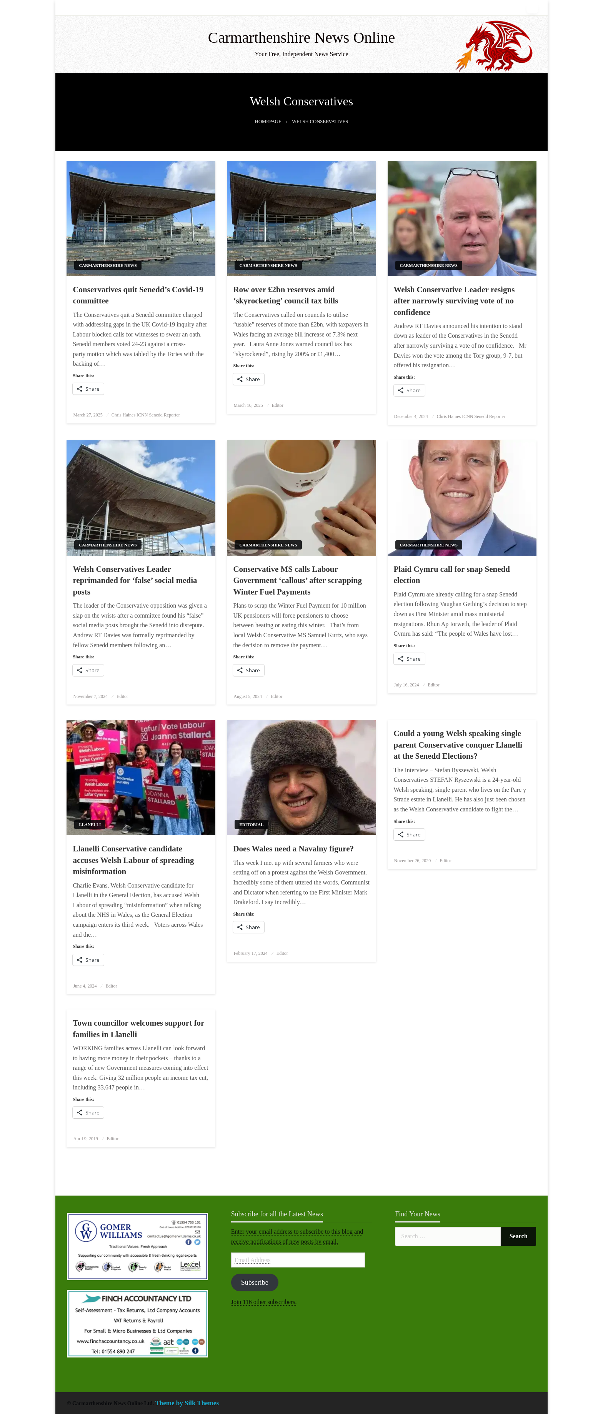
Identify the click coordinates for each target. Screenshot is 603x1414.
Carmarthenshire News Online (301, 37)
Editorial (251, 824)
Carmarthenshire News (108, 265)
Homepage (268, 121)
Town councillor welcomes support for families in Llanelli (138, 1028)
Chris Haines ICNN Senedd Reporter (146, 415)
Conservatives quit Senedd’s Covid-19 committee (138, 295)
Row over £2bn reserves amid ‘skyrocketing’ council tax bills (285, 295)
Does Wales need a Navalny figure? (293, 848)
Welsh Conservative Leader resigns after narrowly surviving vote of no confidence (454, 301)
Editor (277, 405)
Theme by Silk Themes (187, 1403)
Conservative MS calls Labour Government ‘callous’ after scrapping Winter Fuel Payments (297, 580)
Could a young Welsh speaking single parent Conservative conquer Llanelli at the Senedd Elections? (458, 745)
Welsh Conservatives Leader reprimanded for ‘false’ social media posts (135, 580)
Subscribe (254, 1282)
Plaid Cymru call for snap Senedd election (452, 575)
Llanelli (90, 824)
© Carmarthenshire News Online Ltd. (111, 1403)
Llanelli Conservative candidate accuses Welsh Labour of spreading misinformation (133, 860)
